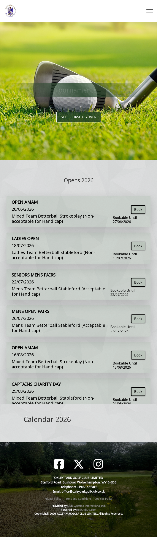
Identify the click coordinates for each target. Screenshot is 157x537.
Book (138, 209)
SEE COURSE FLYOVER (78, 117)
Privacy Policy (53, 499)
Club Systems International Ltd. (86, 506)
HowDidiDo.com (86, 510)
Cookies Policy (103, 499)
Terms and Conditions (78, 499)
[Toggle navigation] (149, 11)
